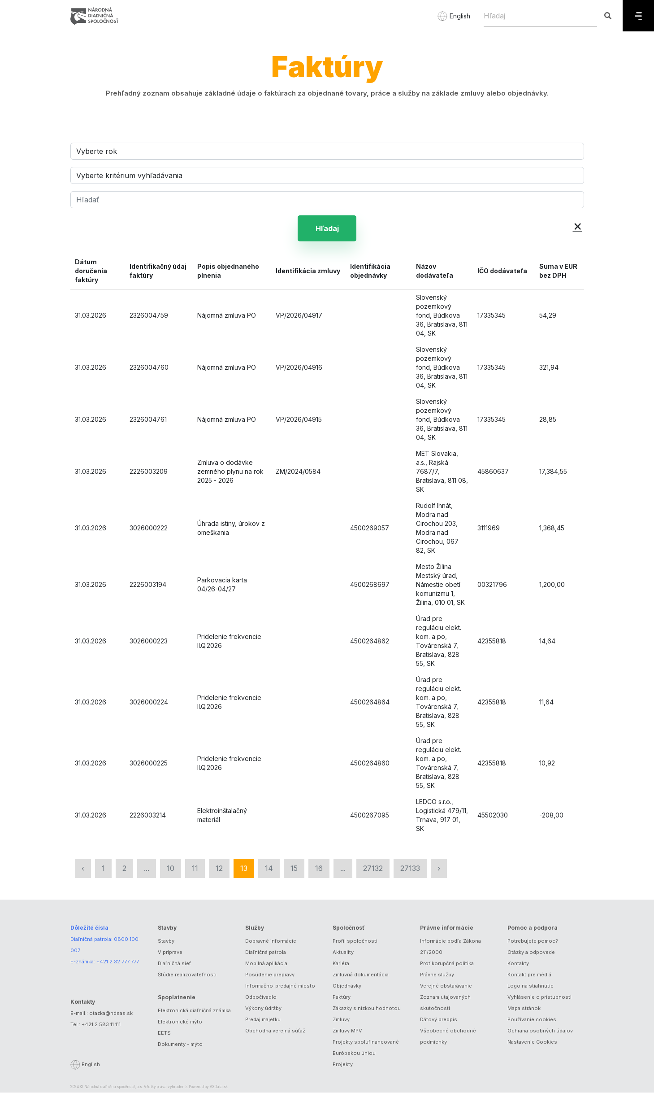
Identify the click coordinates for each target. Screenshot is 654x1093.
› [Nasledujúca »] (438, 868)
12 (219, 868)
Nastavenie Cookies (532, 1042)
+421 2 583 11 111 (101, 1025)
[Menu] (638, 15)
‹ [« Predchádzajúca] (83, 868)
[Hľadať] (327, 199)
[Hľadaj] (540, 15)
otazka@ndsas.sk (111, 1013)
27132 (373, 868)
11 (195, 868)
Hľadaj (327, 228)
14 (269, 868)
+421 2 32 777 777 (117, 962)
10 (170, 868)
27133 (410, 868)
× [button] (577, 225)
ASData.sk (219, 1087)
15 (294, 868)
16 (319, 868)
